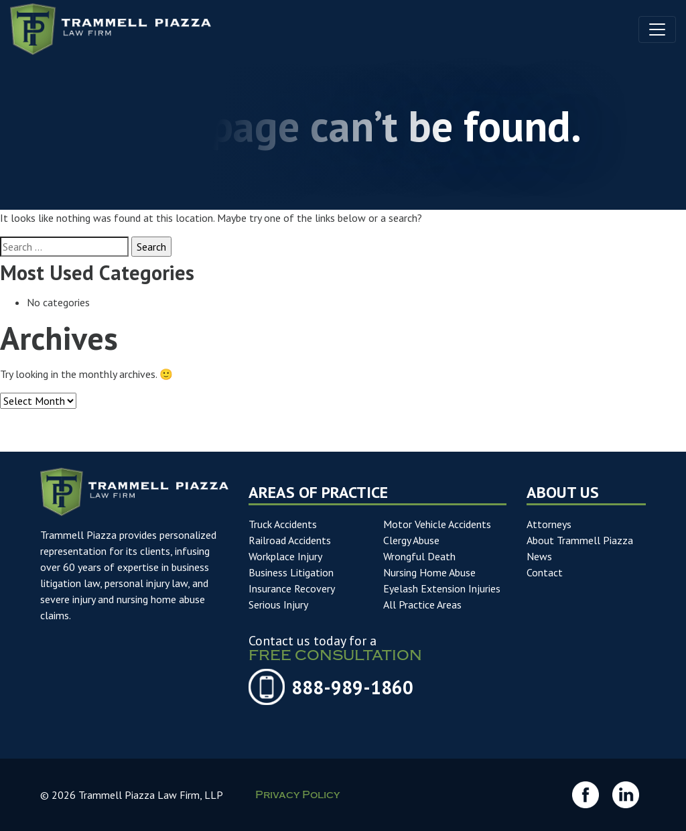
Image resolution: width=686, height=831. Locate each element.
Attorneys (549, 524)
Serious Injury (278, 604)
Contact (545, 572)
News (539, 556)
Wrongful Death (419, 556)
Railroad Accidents (290, 540)
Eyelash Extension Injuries (441, 588)
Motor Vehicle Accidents (437, 524)
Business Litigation (291, 572)
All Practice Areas (422, 604)
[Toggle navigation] (657, 29)
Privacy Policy (297, 796)
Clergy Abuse (411, 540)
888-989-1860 (352, 688)
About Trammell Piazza (580, 540)
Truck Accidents (283, 524)
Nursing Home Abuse (429, 572)
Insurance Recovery (292, 588)
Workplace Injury (285, 556)
